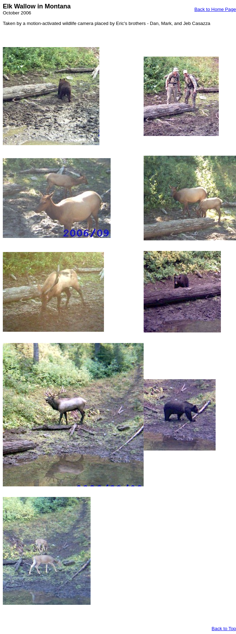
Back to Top (224, 628)
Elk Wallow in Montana (37, 6)
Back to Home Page (215, 9)
